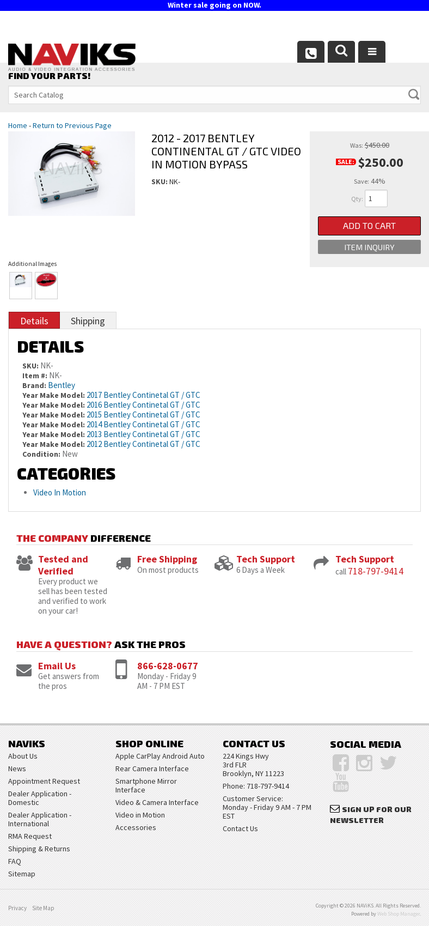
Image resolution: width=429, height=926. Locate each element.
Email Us (57, 665)
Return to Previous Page (72, 125)
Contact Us (240, 828)
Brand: (34, 385)
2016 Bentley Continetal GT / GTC (143, 405)
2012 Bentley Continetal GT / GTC (143, 444)
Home (17, 125)
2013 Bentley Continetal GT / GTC (143, 434)
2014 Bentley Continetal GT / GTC (143, 424)
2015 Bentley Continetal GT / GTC (143, 414)
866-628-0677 (167, 665)
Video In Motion (59, 492)
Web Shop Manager (398, 913)
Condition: (41, 454)
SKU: (160, 181)
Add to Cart (369, 226)
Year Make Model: (53, 395)
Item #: (35, 375)
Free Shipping (167, 559)
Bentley (61, 385)
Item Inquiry (369, 250)
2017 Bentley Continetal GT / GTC (143, 395)
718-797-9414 (375, 571)
